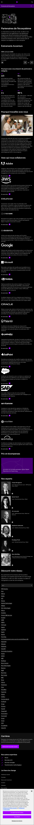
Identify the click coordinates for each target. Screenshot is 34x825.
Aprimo (3, 634)
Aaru (2, 591)
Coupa (2, 718)
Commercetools (5, 699)
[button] (10, 746)
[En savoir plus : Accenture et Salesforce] (5, 383)
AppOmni (3, 629)
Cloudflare (3, 689)
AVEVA (3, 656)
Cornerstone (4, 713)
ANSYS (3, 622)
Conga (2, 704)
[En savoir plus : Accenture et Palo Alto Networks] (5, 348)
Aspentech (3, 641)
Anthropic (3, 624)
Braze (2, 680)
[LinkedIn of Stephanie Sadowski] (12, 536)
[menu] (2, 2)
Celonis (3, 682)
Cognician (3, 692)
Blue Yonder (4, 675)
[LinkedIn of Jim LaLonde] (12, 522)
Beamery (3, 668)
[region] (17, 807)
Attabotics (3, 646)
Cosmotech (4, 716)
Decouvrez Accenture (6, 780)
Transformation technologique (13, 765)
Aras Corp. (3, 636)
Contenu (3, 706)
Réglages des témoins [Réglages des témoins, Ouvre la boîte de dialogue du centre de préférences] (17, 820)
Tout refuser (17, 816)
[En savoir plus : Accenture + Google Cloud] (5, 257)
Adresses (3, 785)
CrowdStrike (4, 725)
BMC (2, 677)
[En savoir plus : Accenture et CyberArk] (5, 224)
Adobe (2, 596)
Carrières (3, 777)
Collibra (3, 696)
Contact (3, 782)
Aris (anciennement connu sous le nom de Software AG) (14, 639)
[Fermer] (31, 791)
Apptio (3, 632)
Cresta (2, 720)
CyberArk (3, 728)
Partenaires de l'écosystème (8, 6)
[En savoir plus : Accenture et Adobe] (5, 176)
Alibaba (3, 605)
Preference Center (5, 774)
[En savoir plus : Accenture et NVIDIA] (5, 293)
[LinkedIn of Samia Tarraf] (12, 508)
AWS (2, 658)
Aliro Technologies (5, 608)
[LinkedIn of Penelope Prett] (12, 551)
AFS (2, 598)
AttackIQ (3, 648)
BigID (2, 670)
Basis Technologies (6, 665)
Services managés (10, 762)
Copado (3, 708)
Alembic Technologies (6, 603)
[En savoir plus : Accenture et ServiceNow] (5, 415)
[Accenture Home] (17, 2)
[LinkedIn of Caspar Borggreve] (12, 493)
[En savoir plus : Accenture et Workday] (5, 449)
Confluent (3, 701)
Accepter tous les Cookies (17, 812)
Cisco (2, 687)
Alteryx (3, 610)
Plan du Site (4, 788)
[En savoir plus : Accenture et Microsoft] (5, 274)
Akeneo (3, 600)
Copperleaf (4, 711)
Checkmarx (4, 684)
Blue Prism (3, 672)
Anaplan (3, 617)
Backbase (3, 660)
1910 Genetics (4, 588)
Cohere (3, 694)
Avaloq (3, 653)
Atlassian (3, 644)
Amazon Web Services (6, 615)
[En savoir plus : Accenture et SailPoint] (5, 366)
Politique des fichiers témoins (10, 808)
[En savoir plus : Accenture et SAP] (5, 398)
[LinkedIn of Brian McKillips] (12, 565)
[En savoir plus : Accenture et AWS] (5, 194)
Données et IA (8, 760)
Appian (3, 627)
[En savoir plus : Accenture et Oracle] (5, 316)
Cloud (6, 757)
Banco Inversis (4, 663)
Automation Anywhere (6, 651)
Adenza (3, 593)
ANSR (2, 620)
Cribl (2, 723)
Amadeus (3, 612)
